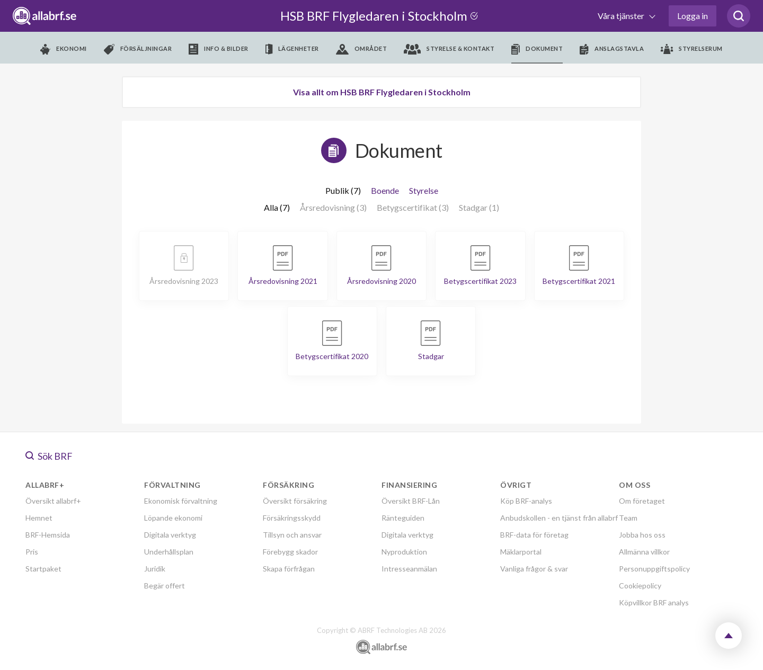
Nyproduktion (404, 551)
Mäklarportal (521, 551)
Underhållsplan (168, 551)
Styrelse (423, 190)
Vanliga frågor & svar (534, 568)
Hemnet (38, 517)
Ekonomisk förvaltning (180, 500)
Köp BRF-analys (526, 500)
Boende (385, 190)
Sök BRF (49, 456)
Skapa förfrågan (289, 568)
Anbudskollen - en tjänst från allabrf (559, 517)
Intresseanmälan (409, 568)
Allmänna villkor (644, 551)
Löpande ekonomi (173, 517)
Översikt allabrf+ (53, 500)
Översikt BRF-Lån (411, 500)
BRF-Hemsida (47, 534)
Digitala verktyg (170, 534)
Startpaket (43, 568)
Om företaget (642, 500)
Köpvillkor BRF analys (654, 602)
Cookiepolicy (640, 585)
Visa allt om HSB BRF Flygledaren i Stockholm (382, 92)
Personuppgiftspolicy (654, 568)
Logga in (692, 16)
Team (628, 517)
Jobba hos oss (642, 534)
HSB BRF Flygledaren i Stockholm (380, 15)
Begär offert (164, 585)
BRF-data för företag (534, 534)
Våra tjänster (622, 16)
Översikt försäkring (295, 500)
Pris (31, 551)
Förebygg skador (290, 551)
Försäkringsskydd (292, 517)
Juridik (154, 568)
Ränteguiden (403, 517)
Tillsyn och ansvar (292, 534)
